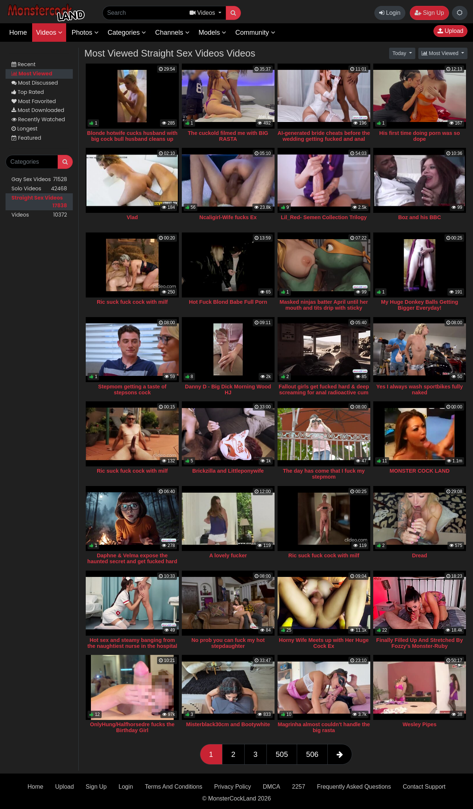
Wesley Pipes (420, 724)
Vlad (132, 217)
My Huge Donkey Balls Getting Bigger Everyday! (419, 305)
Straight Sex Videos (39, 202)
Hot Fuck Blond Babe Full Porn (228, 302)
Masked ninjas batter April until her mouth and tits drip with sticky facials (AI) (324, 308)
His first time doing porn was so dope (419, 136)
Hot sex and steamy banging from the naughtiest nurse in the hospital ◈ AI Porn (132, 646)
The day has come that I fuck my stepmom (324, 474)
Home (18, 32)
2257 (298, 786)
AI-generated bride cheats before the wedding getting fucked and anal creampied (324, 139)
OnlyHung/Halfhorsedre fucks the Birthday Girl (132, 727)
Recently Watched (38, 119)
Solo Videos (39, 189)
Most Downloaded (37, 110)
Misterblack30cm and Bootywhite (228, 724)
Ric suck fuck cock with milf (132, 302)
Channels (172, 32)
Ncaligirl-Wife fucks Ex (228, 217)
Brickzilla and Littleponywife (228, 471)
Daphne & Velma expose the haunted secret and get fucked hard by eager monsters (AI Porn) (132, 561)
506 (312, 754)
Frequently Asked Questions (354, 786)
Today (400, 53)
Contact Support (424, 786)
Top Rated (27, 92)
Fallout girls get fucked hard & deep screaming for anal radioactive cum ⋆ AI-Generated (324, 392)
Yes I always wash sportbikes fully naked (419, 389)
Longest (24, 128)
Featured (26, 138)
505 (282, 754)
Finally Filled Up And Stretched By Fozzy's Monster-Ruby (419, 643)
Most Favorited (33, 101)
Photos (85, 32)
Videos (49, 32)
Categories (127, 32)
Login (390, 13)
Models (212, 32)
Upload (450, 31)
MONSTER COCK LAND (419, 471)
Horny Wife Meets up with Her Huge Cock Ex (324, 643)
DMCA (271, 786)
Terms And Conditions (174, 786)
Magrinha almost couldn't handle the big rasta (324, 727)
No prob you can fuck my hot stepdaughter (228, 643)
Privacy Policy (232, 786)
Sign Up (429, 13)
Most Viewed (31, 73)
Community (255, 32)
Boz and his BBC (419, 217)
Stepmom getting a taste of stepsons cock (132, 389)
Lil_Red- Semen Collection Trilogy (324, 217)
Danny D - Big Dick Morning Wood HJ (228, 389)
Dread (419, 555)
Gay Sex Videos (39, 179)
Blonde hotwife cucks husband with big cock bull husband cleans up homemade (132, 139)
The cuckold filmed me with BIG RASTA (228, 136)
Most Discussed (34, 82)
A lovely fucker (228, 555)
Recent (23, 64)
